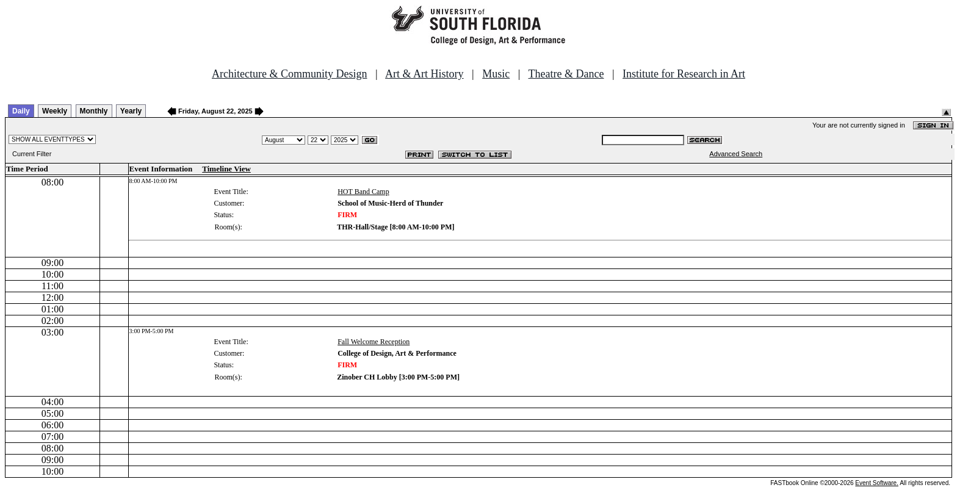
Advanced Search (735, 153)
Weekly (54, 111)
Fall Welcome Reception (374, 341)
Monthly (94, 111)
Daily (21, 111)
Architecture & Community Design (289, 74)
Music (496, 74)
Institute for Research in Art (684, 74)
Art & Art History (424, 74)
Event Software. (876, 483)
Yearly (131, 111)
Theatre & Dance (566, 74)
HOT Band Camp (363, 191)
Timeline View (226, 168)
